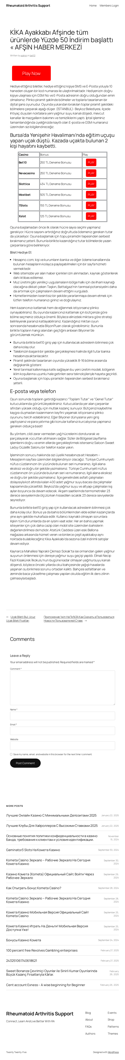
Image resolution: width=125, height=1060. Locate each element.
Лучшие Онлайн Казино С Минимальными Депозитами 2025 (51, 815)
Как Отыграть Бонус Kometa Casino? (33, 888)
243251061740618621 (21, 960)
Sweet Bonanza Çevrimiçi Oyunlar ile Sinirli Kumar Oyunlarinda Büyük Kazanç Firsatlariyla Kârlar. (51, 972)
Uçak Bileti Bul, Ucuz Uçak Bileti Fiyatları (20, 619)
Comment (16, 668)
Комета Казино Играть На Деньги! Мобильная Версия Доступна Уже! (47, 928)
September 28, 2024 (108, 887)
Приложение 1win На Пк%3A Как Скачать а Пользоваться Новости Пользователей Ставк (79, 619)
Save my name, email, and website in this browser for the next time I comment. (52, 754)
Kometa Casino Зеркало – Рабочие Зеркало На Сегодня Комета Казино (48, 862)
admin (24, 55)
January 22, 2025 (110, 815)
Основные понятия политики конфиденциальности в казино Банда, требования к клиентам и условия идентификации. (51, 837)
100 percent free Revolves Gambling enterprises (41, 950)
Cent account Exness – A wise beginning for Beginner (45, 985)
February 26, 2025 (114, 973)
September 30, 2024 (108, 849)
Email (13, 724)
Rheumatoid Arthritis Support (28, 5)
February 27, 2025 (110, 950)
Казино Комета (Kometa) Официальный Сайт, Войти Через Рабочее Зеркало (50, 876)
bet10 (32, 55)
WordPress (113, 1052)
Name (13, 709)
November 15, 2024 (113, 838)
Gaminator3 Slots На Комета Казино (33, 850)
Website (14, 739)
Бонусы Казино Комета (23, 940)
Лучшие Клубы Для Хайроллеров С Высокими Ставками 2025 (52, 825)
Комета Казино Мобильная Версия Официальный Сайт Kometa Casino (47, 914)
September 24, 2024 (108, 940)
